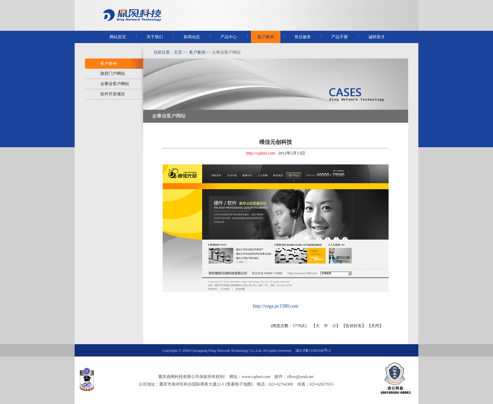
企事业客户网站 (114, 83)
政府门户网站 (112, 73)
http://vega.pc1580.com (275, 306)
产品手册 (339, 37)
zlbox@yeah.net (300, 376)
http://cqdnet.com (260, 153)
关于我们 (155, 37)
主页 (178, 52)
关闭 (375, 325)
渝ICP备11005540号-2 (313, 350)
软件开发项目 (112, 94)
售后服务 (302, 37)
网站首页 (118, 37)
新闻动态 (192, 37)
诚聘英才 (376, 37)
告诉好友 (353, 325)
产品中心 (228, 37)
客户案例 (265, 37)
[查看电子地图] (239, 384)
